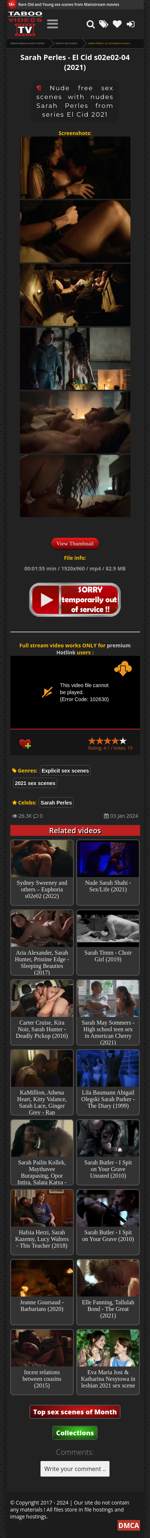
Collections (75, 1432)
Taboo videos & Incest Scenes (27, 43)
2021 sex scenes (35, 783)
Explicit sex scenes (66, 43)
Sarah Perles (56, 803)
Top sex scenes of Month (75, 1411)
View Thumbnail (75, 544)
